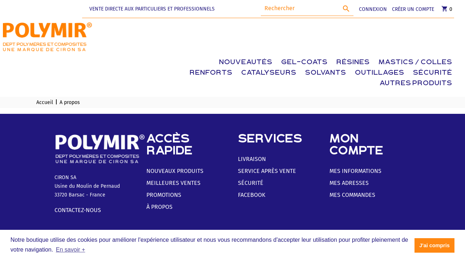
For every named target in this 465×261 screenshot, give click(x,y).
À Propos (159, 206)
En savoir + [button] (70, 249)
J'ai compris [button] (434, 245)
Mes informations (355, 170)
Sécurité (432, 73)
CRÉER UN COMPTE (413, 9)
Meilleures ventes (173, 182)
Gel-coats (304, 62)
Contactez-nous (77, 210)
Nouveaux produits (174, 170)
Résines (353, 62)
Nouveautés (245, 62)
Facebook (251, 194)
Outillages (379, 73)
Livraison (252, 159)
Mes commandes (352, 194)
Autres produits (416, 83)
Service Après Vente (267, 170)
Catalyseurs (268, 73)
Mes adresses (349, 182)
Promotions (163, 194)
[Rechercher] (307, 8)
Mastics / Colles (415, 62)
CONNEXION (373, 9)
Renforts (211, 73)
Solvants (325, 73)
